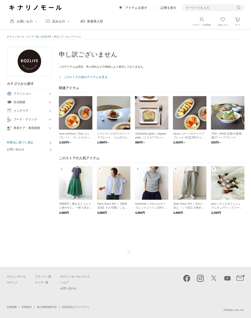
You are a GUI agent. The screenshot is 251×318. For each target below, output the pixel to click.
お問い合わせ (15, 149)
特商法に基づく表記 (20, 142)
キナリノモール (15, 36)
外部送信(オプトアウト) (75, 307)
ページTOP (129, 252)
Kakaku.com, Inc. (234, 310)
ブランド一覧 (43, 276)
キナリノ (12, 282)
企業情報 (12, 307)
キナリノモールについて (75, 276)
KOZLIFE (46, 36)
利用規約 (27, 307)
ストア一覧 (32, 36)
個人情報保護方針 (47, 307)
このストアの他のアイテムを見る (85, 77)
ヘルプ (64, 282)
